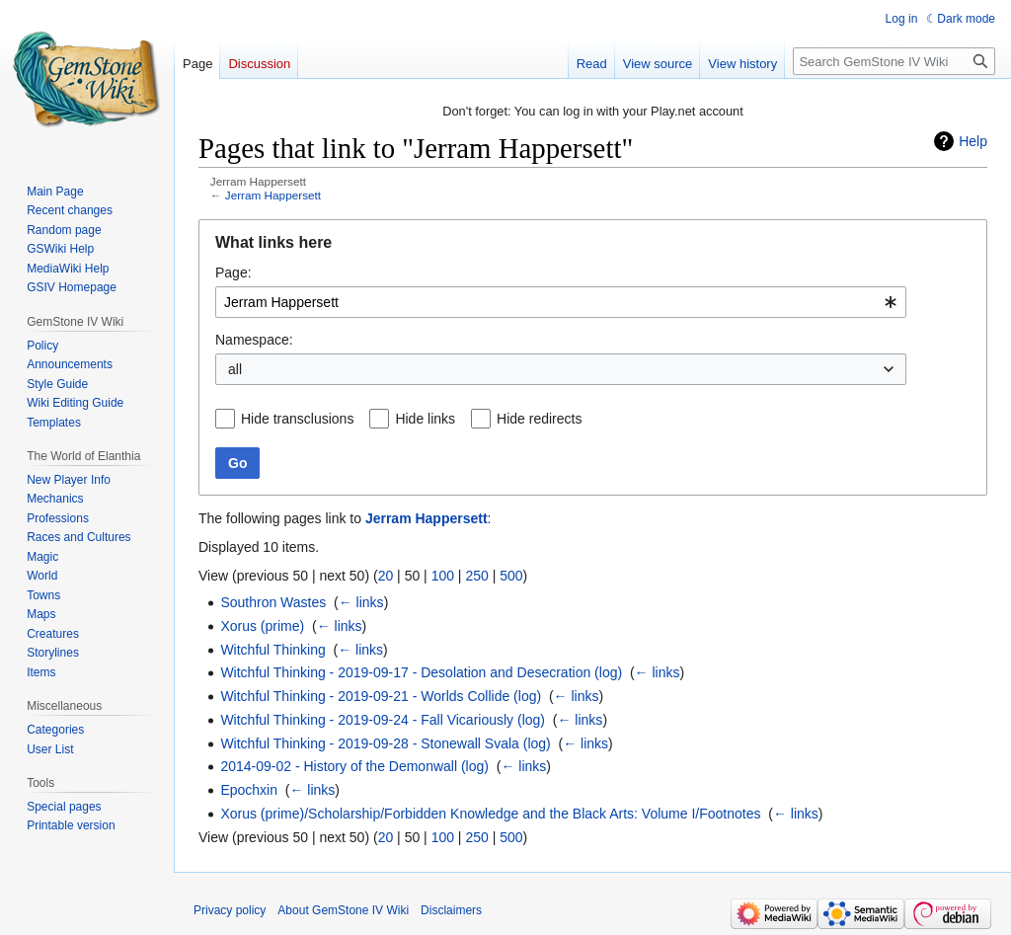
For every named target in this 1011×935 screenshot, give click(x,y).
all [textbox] (235, 369)
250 (476, 576)
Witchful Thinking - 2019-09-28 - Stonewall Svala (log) (385, 743)
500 (511, 576)
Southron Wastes (273, 602)
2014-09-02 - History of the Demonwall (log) (354, 766)
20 (386, 576)
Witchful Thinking (272, 650)
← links (361, 602)
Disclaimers (451, 910)
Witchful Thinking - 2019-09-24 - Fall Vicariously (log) (382, 720)
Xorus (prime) (262, 626)
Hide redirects (539, 419)
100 (442, 576)
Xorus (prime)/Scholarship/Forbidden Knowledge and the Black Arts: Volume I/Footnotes (490, 813)
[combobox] (560, 302)
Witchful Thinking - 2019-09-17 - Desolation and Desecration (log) (421, 672)
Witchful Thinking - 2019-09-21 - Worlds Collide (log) (380, 696)
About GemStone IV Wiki (343, 910)
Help (973, 141)
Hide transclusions (297, 419)
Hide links (425, 419)
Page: (233, 272)
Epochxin (248, 790)
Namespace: (254, 340)
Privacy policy (230, 910)
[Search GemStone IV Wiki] (894, 61)
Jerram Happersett (273, 195)
